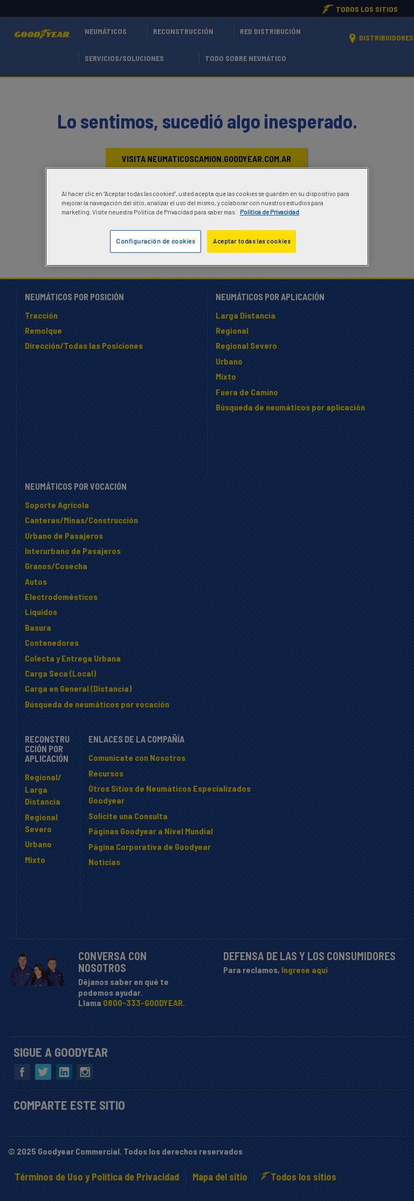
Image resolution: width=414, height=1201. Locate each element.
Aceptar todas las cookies (251, 241)
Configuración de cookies (155, 241)
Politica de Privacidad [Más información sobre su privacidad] (269, 211)
